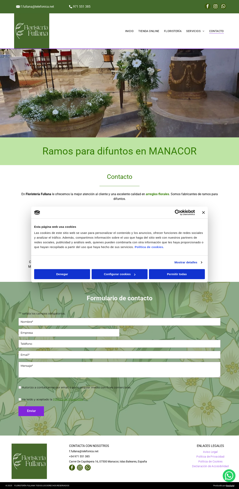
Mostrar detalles (185, 262)
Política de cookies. (149, 247)
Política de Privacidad (68, 399)
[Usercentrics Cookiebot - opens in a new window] (178, 212)
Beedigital (230, 485)
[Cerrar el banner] (203, 212)
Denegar (62, 274)
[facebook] (208, 6)
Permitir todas (177, 274)
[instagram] (215, 6)
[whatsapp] (223, 6)
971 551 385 (81, 6)
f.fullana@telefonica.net (37, 6)
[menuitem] (129, 30)
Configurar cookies (119, 274)
